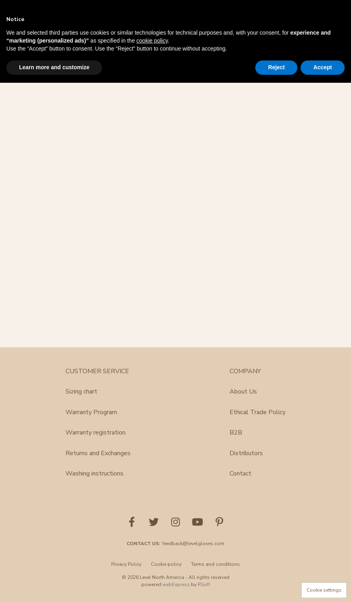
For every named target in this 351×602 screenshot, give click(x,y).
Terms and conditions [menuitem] (215, 564)
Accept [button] (322, 67)
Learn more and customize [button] (54, 67)
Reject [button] (276, 67)
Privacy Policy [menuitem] (126, 564)
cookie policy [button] (152, 40)
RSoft (204, 584)
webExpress (176, 584)
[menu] (175, 567)
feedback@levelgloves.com (193, 543)
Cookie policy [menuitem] (166, 564)
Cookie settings (324, 590)
